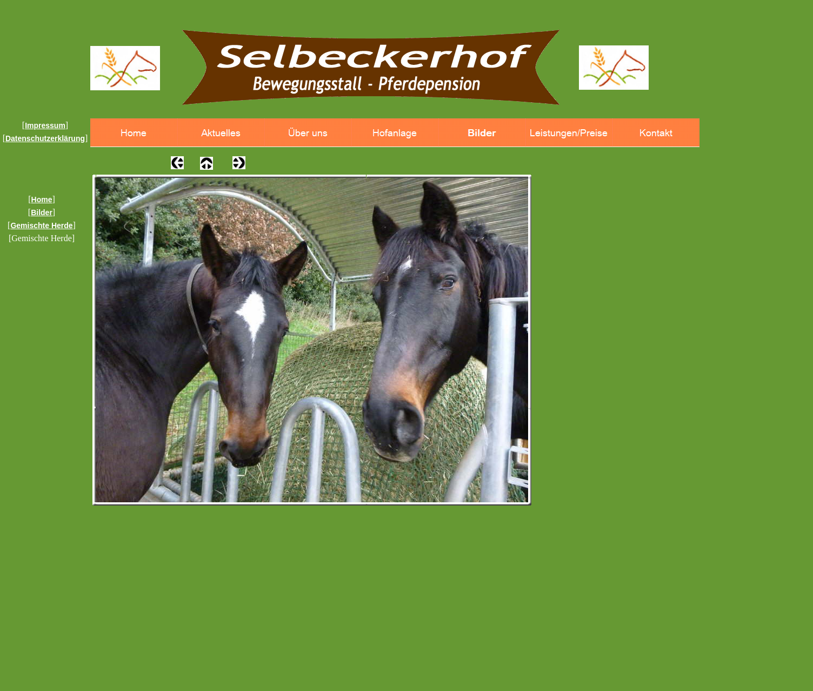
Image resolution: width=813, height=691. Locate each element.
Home (41, 199)
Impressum (45, 125)
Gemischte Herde (41, 225)
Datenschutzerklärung (45, 138)
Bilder (41, 212)
